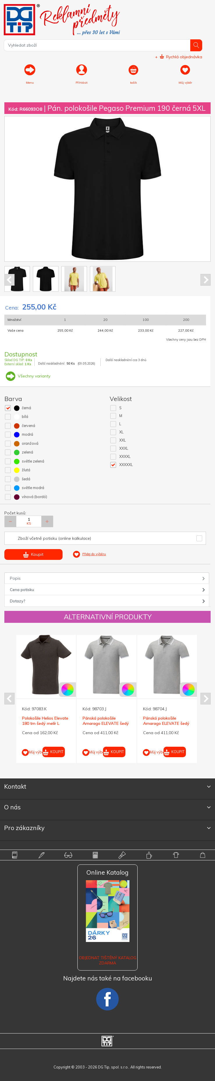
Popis (15, 578)
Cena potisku (22, 589)
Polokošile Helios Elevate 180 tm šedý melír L (45, 721)
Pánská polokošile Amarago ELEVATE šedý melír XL (166, 723)
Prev (9, 280)
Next (205, 280)
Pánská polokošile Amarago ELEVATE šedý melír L (106, 723)
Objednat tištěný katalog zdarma (107, 960)
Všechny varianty (27, 376)
